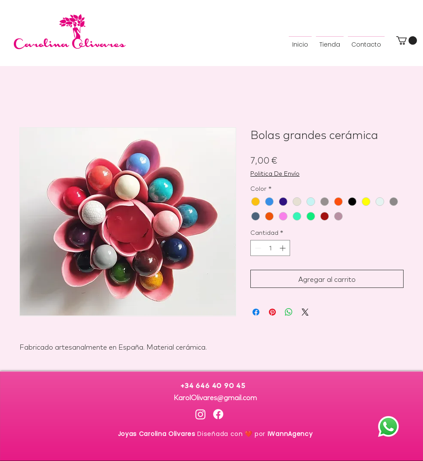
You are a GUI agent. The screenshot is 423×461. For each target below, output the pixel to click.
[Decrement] (257, 248)
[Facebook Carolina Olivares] (218, 414)
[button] (406, 40)
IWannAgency (290, 433)
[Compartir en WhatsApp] (289, 312)
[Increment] (283, 248)
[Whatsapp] (388, 426)
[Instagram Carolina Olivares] (200, 414)
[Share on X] (305, 312)
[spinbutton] (270, 248)
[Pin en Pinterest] (272, 312)
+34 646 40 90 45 (214, 385)
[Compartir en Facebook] (256, 312)
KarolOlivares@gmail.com (215, 396)
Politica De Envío (275, 173)
